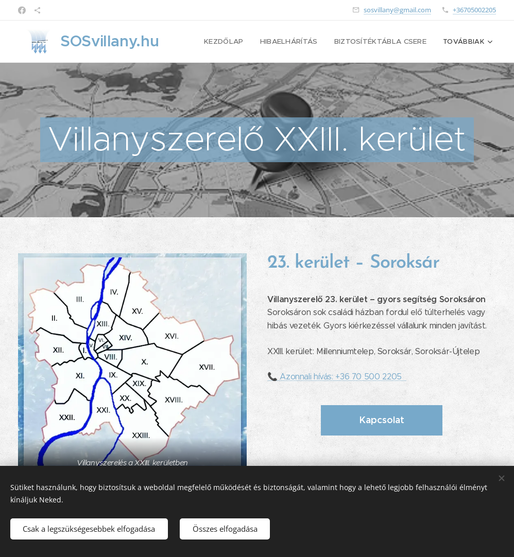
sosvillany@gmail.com (397, 9)
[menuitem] (233, 42)
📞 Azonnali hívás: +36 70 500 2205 (336, 376)
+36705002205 (474, 9)
